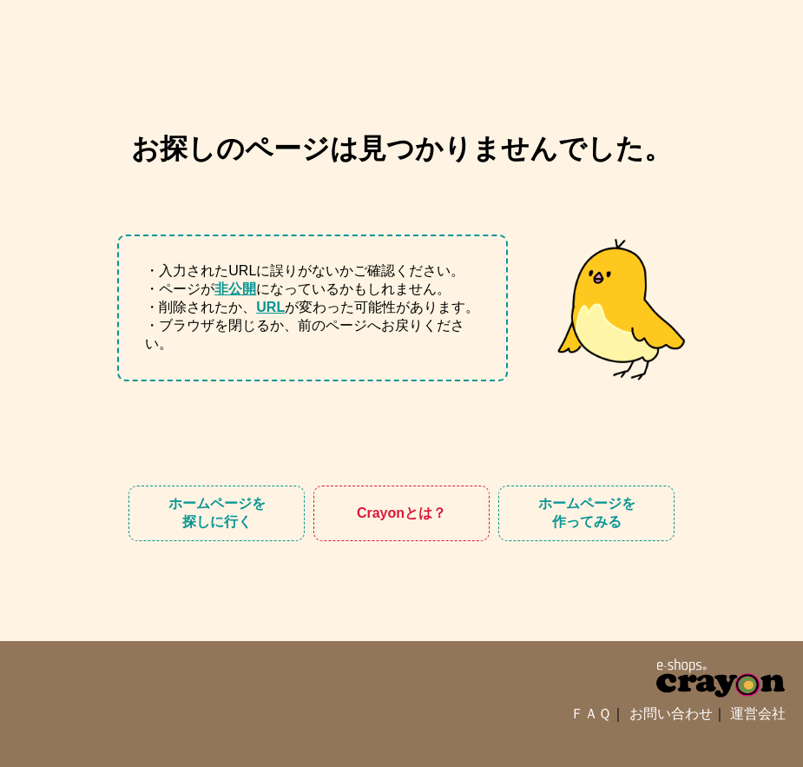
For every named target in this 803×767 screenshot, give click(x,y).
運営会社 (758, 713)
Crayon (401, 514)
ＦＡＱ (590, 713)
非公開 (235, 288)
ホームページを (217, 514)
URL (270, 307)
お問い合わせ (671, 713)
